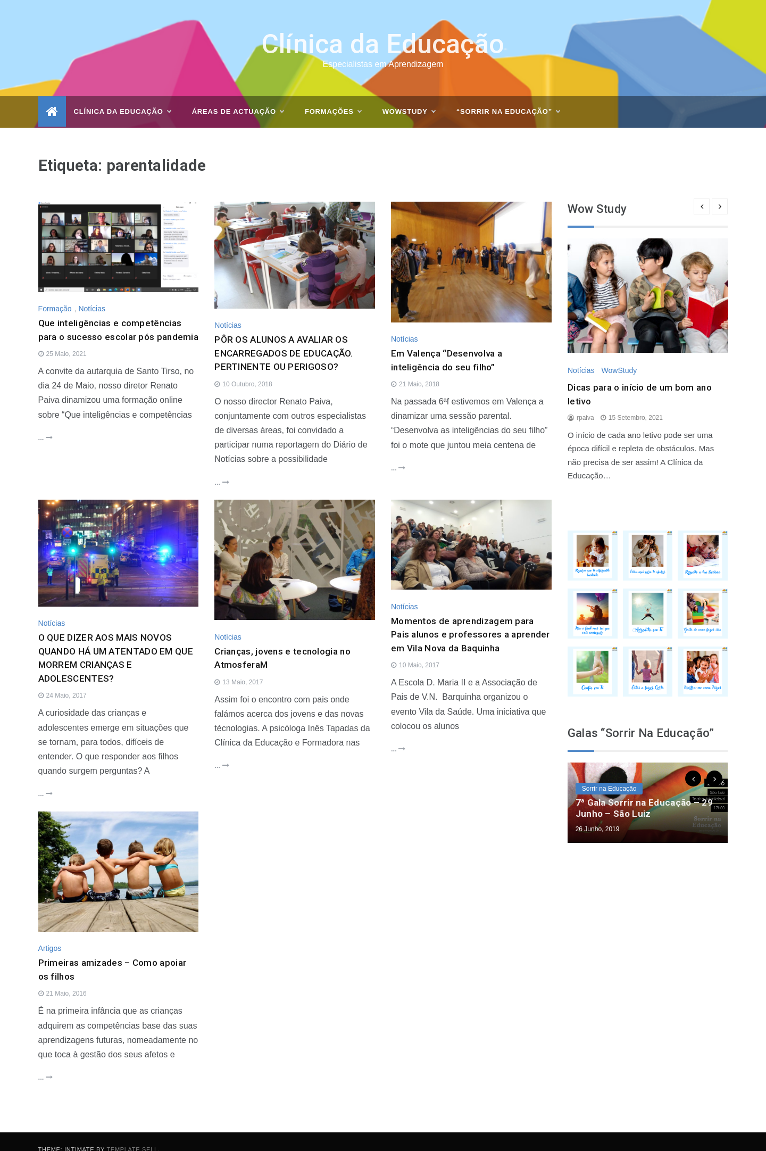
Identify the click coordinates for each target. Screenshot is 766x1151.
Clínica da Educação (383, 28)
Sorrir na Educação (609, 772)
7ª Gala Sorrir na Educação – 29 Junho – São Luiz (644, 791)
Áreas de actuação (238, 96)
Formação (55, 293)
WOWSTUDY (408, 96)
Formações (333, 96)
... (45, 422)
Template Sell (131, 1134)
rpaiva (585, 402)
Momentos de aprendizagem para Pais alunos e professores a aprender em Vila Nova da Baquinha (470, 618)
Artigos (50, 933)
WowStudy (619, 354)
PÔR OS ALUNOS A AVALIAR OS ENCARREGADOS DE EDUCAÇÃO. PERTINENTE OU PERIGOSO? (283, 338)
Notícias (91, 293)
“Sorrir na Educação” (508, 96)
